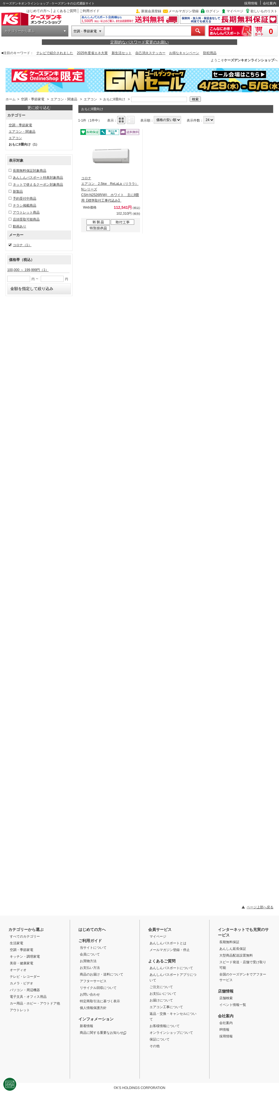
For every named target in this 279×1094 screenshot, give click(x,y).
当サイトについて (93, 948)
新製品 (18, 191)
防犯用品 (210, 53)
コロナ (22, 245)
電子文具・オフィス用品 (28, 997)
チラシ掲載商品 (24, 205)
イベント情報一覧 (232, 1005)
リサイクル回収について (98, 988)
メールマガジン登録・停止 (170, 950)
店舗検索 (226, 998)
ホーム (11, 99)
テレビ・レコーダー (25, 977)
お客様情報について (165, 1026)
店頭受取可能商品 (26, 219)
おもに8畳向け (114, 99)
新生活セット (122, 53)
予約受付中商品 (24, 198)
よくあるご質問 (64, 11)
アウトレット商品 (26, 212)
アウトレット (20, 1010)
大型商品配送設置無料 (236, 955)
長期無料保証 (229, 942)
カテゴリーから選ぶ (19, 31)
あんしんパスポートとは (168, 943)
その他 (155, 1046)
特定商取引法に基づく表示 (100, 1001)
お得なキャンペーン (184, 53)
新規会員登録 (151, 11)
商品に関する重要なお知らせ (103, 1033)
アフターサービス (93, 981)
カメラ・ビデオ (21, 983)
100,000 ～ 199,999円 (28, 270)
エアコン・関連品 (63, 99)
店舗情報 (226, 991)
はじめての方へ (38, 11)
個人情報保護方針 (93, 1008)
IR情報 (224, 1030)
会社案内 (269, 3)
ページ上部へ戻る (260, 907)
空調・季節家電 (85, 31)
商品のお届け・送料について (101, 974)
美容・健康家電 (21, 963)
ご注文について (161, 987)
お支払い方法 (90, 968)
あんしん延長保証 (232, 949)
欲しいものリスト (264, 11)
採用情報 (251, 3)
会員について (90, 954)
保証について (160, 1039)
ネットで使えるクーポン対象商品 (38, 185)
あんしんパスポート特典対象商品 (38, 178)
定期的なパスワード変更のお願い (139, 42)
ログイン (212, 11)
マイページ (235, 11)
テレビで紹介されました (54, 53)
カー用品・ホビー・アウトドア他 (35, 1003)
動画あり (19, 226)
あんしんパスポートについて (171, 968)
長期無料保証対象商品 (29, 171)
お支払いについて (163, 994)
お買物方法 (88, 961)
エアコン (90, 99)
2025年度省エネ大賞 (92, 53)
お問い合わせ (90, 994)
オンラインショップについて (171, 1033)
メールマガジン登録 (184, 11)
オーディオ (18, 970)
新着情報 (86, 1026)
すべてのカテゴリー (25, 936)
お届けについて (161, 1000)
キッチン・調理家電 (25, 957)
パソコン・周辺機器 (25, 990)
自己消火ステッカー (150, 53)
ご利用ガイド (90, 11)
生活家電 (16, 943)
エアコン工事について (166, 1007)
